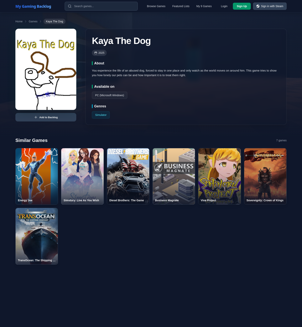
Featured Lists (181, 6)
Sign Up (242, 6)
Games (33, 21)
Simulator (101, 114)
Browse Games (156, 6)
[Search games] (101, 6)
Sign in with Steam (269, 6)
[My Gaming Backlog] (37, 6)
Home (19, 21)
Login (224, 6)
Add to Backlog (46, 117)
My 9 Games (204, 6)
